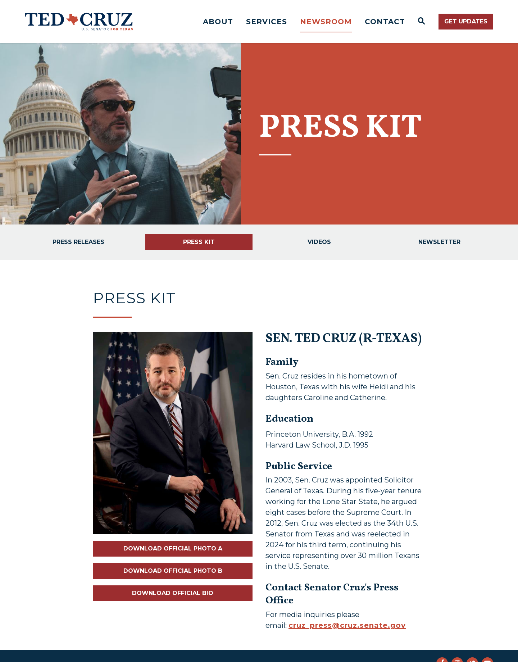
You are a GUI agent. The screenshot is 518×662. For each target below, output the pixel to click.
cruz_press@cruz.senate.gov (347, 625)
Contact (385, 21)
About (218, 21)
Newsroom (326, 21)
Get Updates (465, 21)
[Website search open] (422, 21)
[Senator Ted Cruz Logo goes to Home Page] (79, 22)
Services (266, 21)
